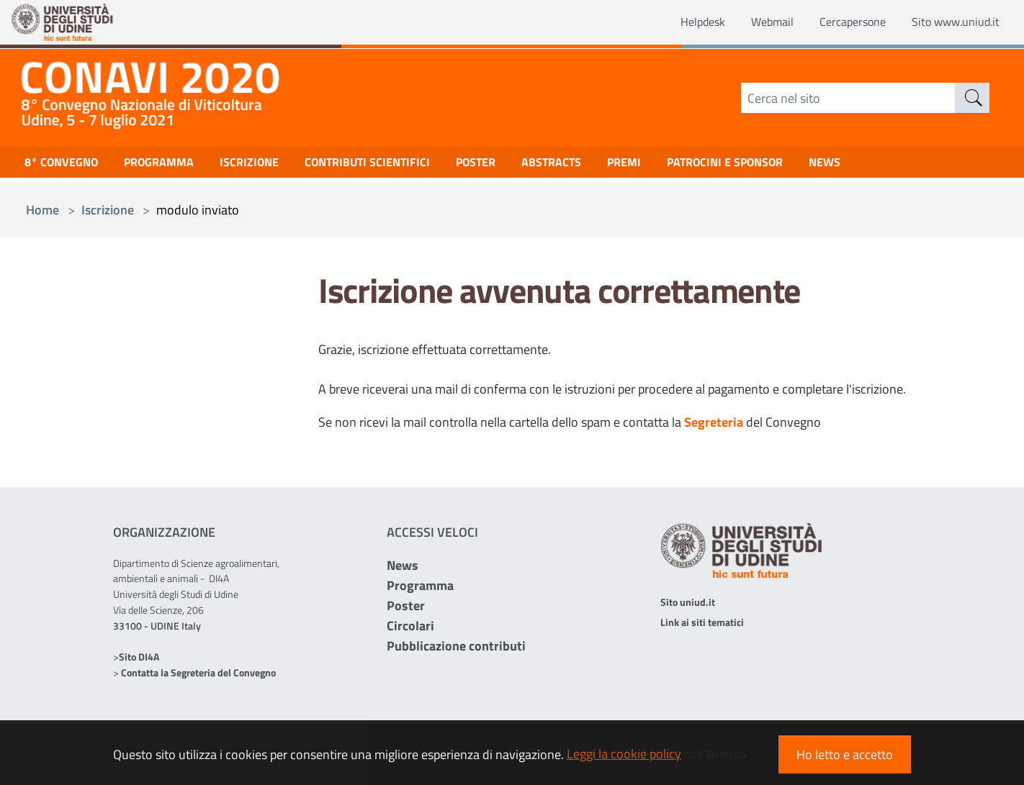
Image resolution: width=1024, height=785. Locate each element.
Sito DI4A (139, 656)
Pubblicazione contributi (456, 645)
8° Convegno (65, 166)
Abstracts (595, 166)
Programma (171, 166)
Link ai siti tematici (702, 622)
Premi (672, 166)
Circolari (410, 625)
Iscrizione (268, 166)
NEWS (891, 166)
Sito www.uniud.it (950, 22)
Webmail (751, 22)
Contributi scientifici (395, 166)
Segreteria (713, 422)
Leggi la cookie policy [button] (624, 753)
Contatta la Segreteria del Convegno (198, 672)
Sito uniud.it (687, 601)
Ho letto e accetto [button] (844, 754)
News (402, 565)
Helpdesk (676, 22)
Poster (513, 166)
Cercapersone (838, 22)
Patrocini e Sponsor (782, 166)
